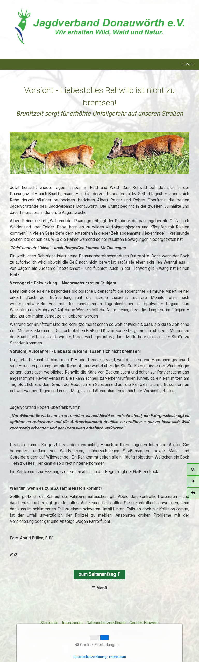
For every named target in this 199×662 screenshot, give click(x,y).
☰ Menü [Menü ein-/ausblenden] (188, 64)
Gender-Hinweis (144, 622)
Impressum (72, 622)
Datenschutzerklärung (106, 622)
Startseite (49, 622)
